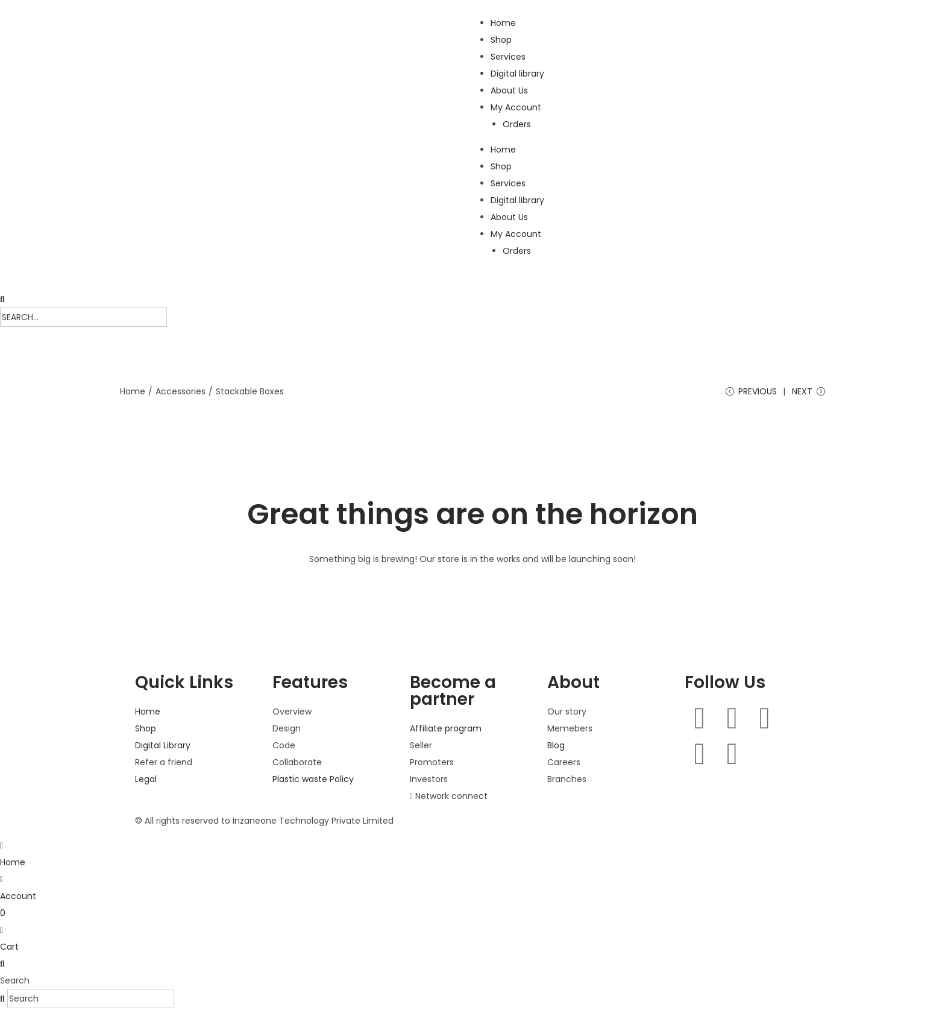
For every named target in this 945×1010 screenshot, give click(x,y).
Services (508, 57)
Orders (517, 124)
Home (503, 23)
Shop (501, 40)
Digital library (517, 74)
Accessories (180, 391)
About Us (509, 90)
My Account (516, 107)
